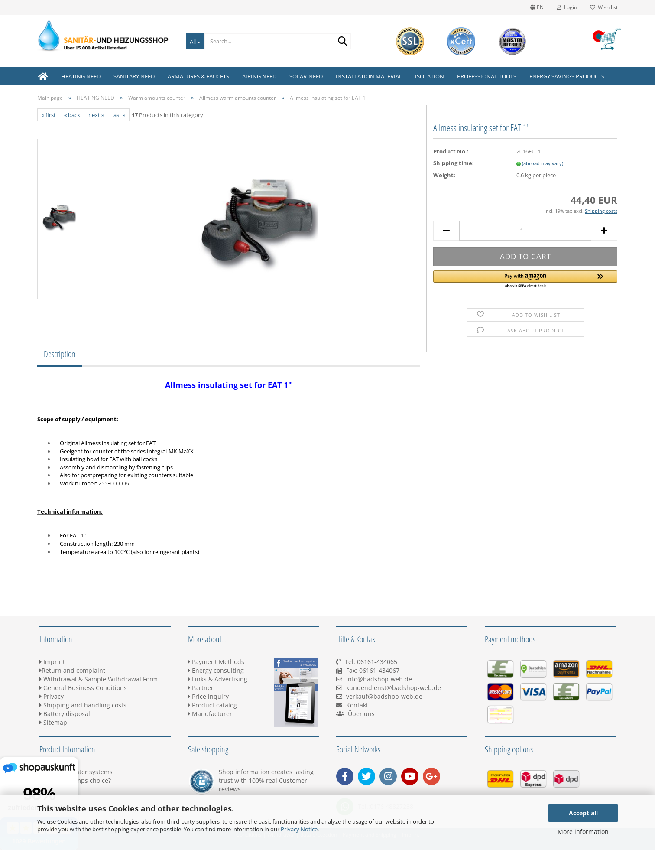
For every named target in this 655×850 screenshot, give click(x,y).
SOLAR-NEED (306, 76)
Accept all (583, 813)
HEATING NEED (81, 76)
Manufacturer (210, 714)
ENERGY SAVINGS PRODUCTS (566, 76)
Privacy (51, 696)
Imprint (52, 662)
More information (583, 831)
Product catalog (212, 705)
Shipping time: (453, 163)
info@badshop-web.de (379, 679)
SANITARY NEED (134, 76)
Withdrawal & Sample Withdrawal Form (98, 679)
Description (59, 354)
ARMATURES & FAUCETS (198, 76)
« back (72, 115)
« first (49, 115)
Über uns (361, 714)
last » (118, 115)
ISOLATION (429, 76)
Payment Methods (216, 662)
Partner (201, 688)
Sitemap (53, 722)
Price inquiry (208, 696)
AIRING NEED (259, 76)
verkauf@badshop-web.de (384, 696)
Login (567, 7)
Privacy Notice (299, 829)
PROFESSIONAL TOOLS (486, 76)
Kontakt (357, 705)
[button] (525, 279)
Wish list (604, 7)
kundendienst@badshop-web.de (393, 688)
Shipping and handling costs (82, 705)
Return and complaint (72, 670)
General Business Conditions (83, 688)
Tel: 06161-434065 (371, 662)
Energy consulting (216, 670)
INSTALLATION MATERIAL (369, 76)
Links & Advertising (217, 679)
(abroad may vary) (542, 163)
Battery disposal (64, 714)
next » (96, 115)
